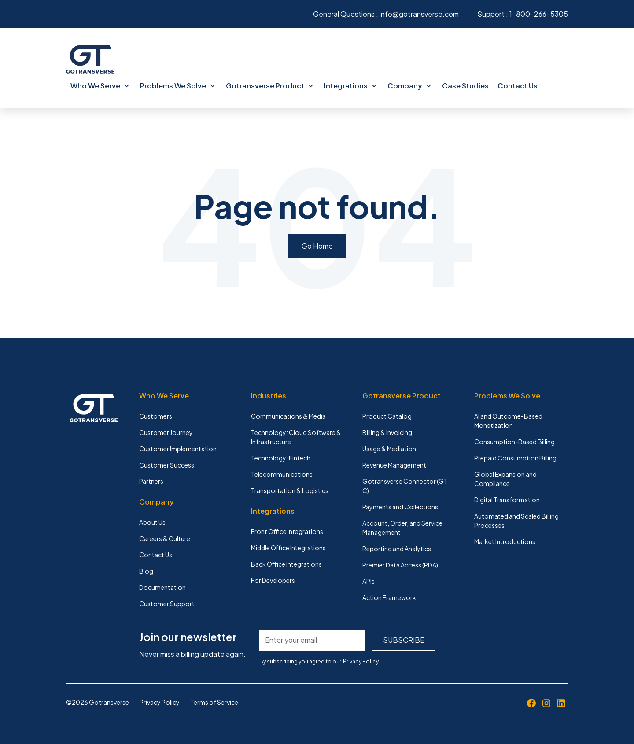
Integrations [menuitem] (350, 85)
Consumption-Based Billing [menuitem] (514, 442)
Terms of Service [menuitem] (214, 702)
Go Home (317, 245)
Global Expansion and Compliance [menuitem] (505, 478)
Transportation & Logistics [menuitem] (289, 490)
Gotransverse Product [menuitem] (269, 85)
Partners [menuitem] (151, 481)
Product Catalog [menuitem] (387, 416)
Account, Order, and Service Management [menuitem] (402, 527)
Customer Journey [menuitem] (166, 432)
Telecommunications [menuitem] (282, 474)
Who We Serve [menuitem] (99, 85)
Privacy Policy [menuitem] (160, 702)
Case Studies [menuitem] (465, 85)
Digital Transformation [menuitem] (507, 500)
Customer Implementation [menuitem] (178, 449)
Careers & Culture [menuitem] (164, 538)
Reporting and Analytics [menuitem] (396, 548)
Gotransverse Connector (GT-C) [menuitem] (406, 485)
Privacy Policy (361, 661)
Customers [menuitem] (155, 416)
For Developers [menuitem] (273, 580)
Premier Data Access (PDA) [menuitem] (400, 565)
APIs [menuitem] (368, 581)
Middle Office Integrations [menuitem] (288, 548)
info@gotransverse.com (419, 13)
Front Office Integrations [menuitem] (287, 531)
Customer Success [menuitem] (166, 465)
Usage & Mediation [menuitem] (389, 449)
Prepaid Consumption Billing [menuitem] (515, 458)
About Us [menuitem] (152, 522)
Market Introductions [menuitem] (504, 541)
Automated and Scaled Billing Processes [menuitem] (516, 520)
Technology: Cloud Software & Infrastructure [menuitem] (296, 437)
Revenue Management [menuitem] (394, 465)
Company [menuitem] (409, 85)
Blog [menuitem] (146, 571)
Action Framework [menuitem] (389, 597)
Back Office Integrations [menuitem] (286, 564)
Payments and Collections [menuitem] (400, 507)
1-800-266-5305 (538, 13)
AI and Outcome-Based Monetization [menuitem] (508, 420)
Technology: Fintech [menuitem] (280, 458)
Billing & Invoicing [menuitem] (387, 432)
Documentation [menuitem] (162, 587)
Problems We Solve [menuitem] (177, 85)
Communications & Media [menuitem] (288, 416)
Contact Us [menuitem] (518, 85)
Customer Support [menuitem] (167, 604)
